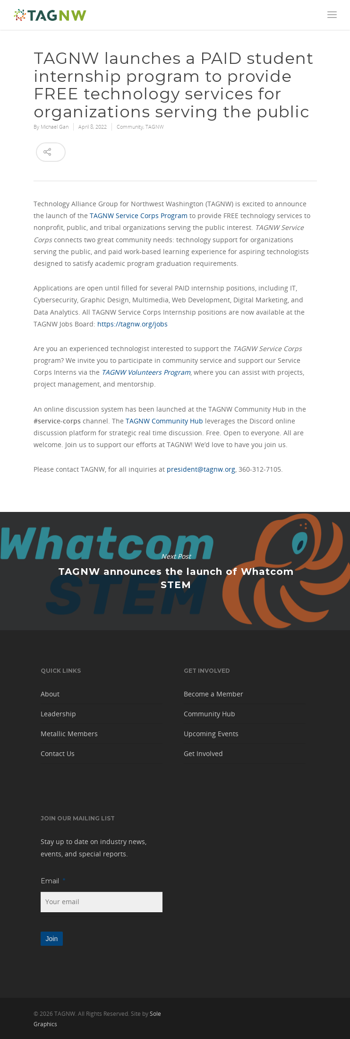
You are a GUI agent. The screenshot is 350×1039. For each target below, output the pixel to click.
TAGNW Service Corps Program (139, 215)
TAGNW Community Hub (164, 420)
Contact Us (58, 753)
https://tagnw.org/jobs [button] (132, 323)
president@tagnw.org (201, 469)
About (50, 693)
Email (53, 881)
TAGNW (154, 126)
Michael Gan (54, 126)
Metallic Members (69, 733)
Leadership (58, 713)
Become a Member (213, 693)
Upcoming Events (211, 733)
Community (130, 126)
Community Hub (209, 713)
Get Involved (203, 753)
